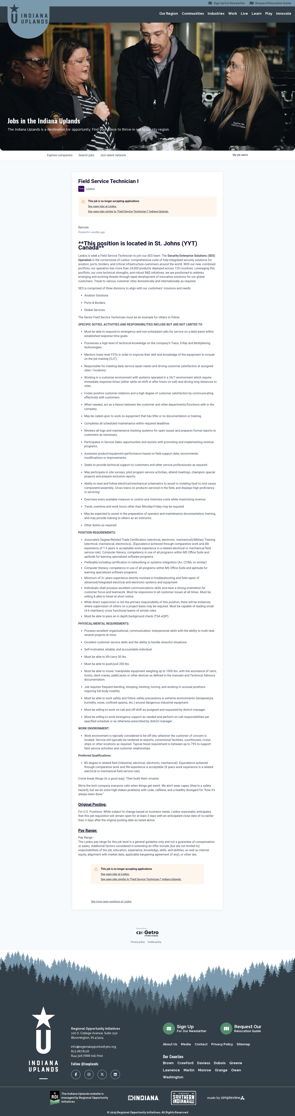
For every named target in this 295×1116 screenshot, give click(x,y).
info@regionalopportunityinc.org (93, 1047)
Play (268, 13)
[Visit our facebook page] (76, 1074)
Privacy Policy (222, 1044)
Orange (221, 1070)
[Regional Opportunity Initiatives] (28, 14)
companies (59, 155)
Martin (189, 1070)
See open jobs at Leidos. (102, 206)
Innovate (283, 13)
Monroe (204, 1070)
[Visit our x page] (102, 1074)
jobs (86, 155)
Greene (235, 1063)
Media (186, 1044)
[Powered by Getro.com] (147, 932)
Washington (173, 1077)
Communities (193, 13)
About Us (170, 1044)
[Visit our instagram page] (89, 1074)
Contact (201, 1044)
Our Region (168, 13)
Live (244, 13)
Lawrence (171, 1070)
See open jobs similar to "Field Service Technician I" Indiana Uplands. (128, 211)
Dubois (220, 1063)
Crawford (185, 1063)
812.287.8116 (80, 1051)
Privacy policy (138, 942)
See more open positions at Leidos (111, 901)
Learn (257, 13)
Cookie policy (154, 942)
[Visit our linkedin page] (115, 1074)
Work (232, 13)
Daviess (203, 1063)
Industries (216, 13)
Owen (236, 1070)
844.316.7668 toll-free (87, 1056)
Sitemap (243, 1044)
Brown (168, 1063)
